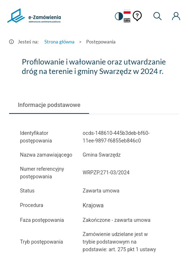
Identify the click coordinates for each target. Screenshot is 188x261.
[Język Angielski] (127, 21)
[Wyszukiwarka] (157, 16)
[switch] (118, 16)
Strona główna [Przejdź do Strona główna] (59, 42)
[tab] (49, 105)
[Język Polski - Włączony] (127, 12)
